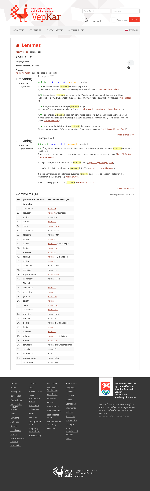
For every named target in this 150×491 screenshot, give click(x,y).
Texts (31, 387)
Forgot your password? (91, 21)
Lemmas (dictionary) (52, 388)
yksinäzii (52, 301)
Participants (15, 391)
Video (31, 413)
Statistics (14, 422)
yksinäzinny (53, 305)
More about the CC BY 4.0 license (114, 416)
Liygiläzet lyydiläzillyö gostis (100, 162)
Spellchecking (35, 435)
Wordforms (52, 394)
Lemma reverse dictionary (54, 423)
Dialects (69, 391)
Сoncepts (70, 424)
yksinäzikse (53, 309)
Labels (68, 438)
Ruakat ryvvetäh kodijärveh (113, 129)
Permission (15, 430)
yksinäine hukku (23, 73)
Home (13, 387)
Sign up (85, 18)
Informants (71, 408)
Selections (52, 428)
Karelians (14, 417)
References (15, 396)
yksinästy (52, 221)
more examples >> (125, 134)
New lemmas (53, 406)
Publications (16, 400)
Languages (70, 387)
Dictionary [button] (55, 30)
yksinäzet (52, 287)
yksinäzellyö (53, 274)
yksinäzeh (52, 248)
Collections (34, 409)
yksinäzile (52, 340)
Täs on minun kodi (85, 182)
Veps (12, 413)
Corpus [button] (35, 30)
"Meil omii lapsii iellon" (108, 89)
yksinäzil (52, 331)
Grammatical (71, 420)
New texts (33, 417)
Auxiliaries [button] (76, 30)
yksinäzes (52, 239)
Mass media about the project (16, 407)
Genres (69, 399)
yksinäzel (52, 252)
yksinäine (52, 208)
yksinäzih (52, 327)
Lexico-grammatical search (34, 398)
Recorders (70, 416)
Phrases (50, 402)
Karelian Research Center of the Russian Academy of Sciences (125, 393)
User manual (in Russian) (17, 439)
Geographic (71, 403)
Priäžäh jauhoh (72, 176)
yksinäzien (52, 296)
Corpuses (70, 395)
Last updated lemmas (53, 416)
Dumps (13, 426)
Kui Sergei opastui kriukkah (101, 168)
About (13, 383)
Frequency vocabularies (34, 430)
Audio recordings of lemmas (72, 431)
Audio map (34, 405)
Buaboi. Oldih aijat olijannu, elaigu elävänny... (102, 109)
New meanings (54, 410)
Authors (69, 412)
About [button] (18, 30)
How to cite (15, 445)
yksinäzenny (53, 226)
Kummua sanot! (51, 120)
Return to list (22, 52)
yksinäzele (52, 261)
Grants (13, 434)
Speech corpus (35, 391)
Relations (51, 398)
